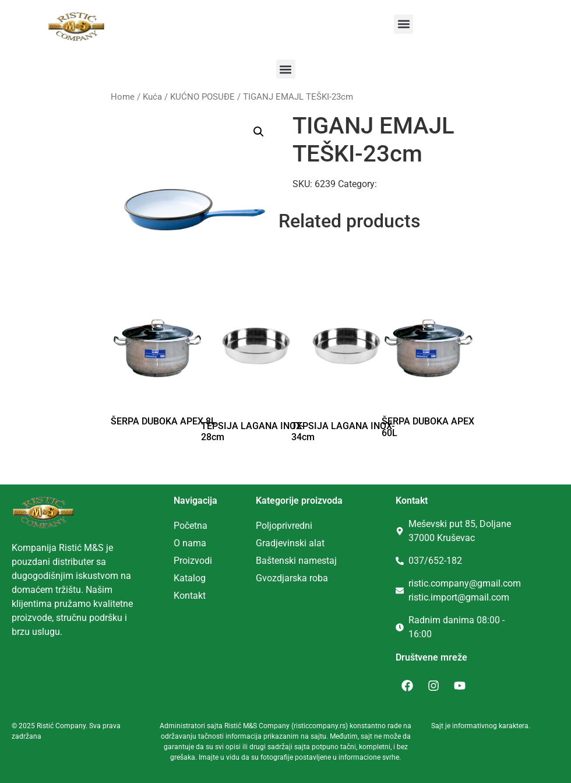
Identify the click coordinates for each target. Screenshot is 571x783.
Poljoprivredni (284, 525)
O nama (190, 543)
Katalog (190, 578)
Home (123, 97)
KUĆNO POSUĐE (202, 97)
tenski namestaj (304, 560)
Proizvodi (193, 560)
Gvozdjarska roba (292, 578)
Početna (190, 525)
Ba (261, 560)
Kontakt (190, 595)
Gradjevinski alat (290, 543)
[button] (403, 24)
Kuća (152, 97)
